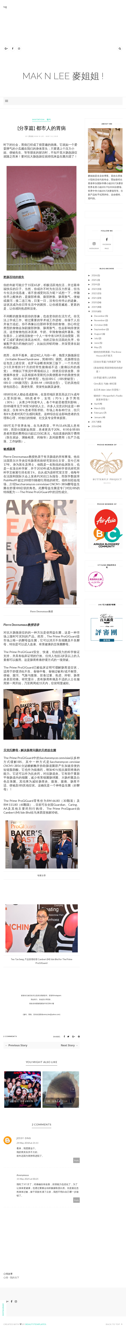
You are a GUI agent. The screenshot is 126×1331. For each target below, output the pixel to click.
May (96, 347)
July (96, 338)
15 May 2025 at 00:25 (27, 1178)
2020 (94, 302)
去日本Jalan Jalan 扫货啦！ (107, 389)
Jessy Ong (24, 1138)
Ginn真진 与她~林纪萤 (105, 383)
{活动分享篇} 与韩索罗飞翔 (107, 361)
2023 (94, 288)
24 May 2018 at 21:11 (27, 1142)
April (96, 403)
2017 (94, 421)
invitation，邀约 (41, 119)
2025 (94, 279)
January (98, 417)
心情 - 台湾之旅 (53, 1101)
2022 (94, 293)
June (96, 342)
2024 (94, 284)
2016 (94, 426)
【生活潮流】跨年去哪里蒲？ (21, 1101)
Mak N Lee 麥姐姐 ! (63, 76)
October (98, 324)
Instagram (94, 245)
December (99, 315)
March (97, 408)
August (98, 333)
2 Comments (10, 1036)
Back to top (114, 1324)
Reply (76, 1160)
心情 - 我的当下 (11, 1277)
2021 (94, 297)
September (100, 329)
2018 (94, 311)
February (98, 412)
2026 (94, 275)
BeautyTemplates (35, 1324)
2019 (94, 306)
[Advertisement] (64, 31)
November (99, 320)
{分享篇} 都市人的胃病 (105, 377)
